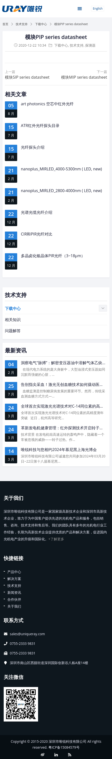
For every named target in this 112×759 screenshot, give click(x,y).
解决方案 (14, 578)
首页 (5, 24)
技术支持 (22, 24)
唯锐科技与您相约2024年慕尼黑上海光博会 (59, 449)
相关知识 (13, 319)
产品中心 (14, 571)
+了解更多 (56, 539)
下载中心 (41, 24)
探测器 (90, 45)
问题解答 (13, 330)
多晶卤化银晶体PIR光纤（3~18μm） (53, 255)
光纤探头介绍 (32, 147)
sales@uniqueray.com (27, 634)
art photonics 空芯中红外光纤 (47, 104)
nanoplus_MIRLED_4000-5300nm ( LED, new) (61, 169)
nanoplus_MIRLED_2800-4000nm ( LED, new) (61, 190)
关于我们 (14, 606)
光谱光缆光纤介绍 (36, 212)
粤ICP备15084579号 (64, 747)
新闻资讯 (14, 592)
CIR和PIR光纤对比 (36, 234)
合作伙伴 (14, 599)
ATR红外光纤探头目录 (40, 125)
